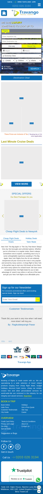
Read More (28, 396)
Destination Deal (22, 78)
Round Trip (31, 46)
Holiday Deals (31, 238)
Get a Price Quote (28, 407)
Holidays (25, 405)
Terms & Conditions (28, 421)
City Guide (4, 412)
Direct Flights (8, 68)
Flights (5, 31)
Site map (25, 410)
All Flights (7, 67)
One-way (11, 46)
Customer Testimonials (9, 410)
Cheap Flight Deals (11, 238)
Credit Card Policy (7, 421)
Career (24, 412)
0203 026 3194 (21, 5)
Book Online (5, 405)
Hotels (11, 242)
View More (21, 184)
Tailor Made (31, 242)
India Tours (5, 407)
